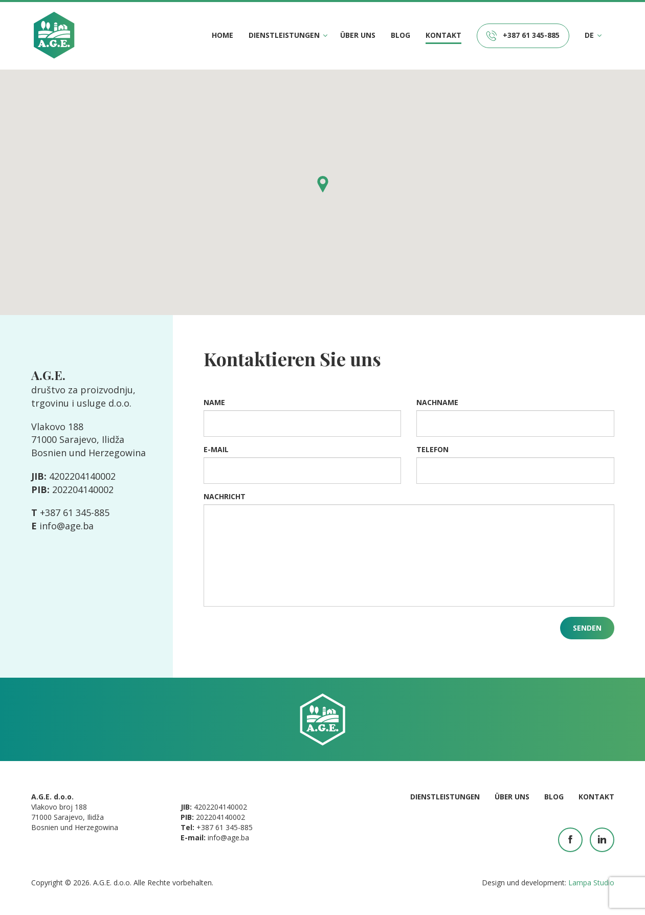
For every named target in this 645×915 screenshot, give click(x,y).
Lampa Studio (591, 882)
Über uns (357, 35)
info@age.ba (66, 526)
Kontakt (443, 35)
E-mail (216, 449)
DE (589, 35)
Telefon (432, 449)
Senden (587, 628)
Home (222, 35)
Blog (400, 35)
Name (214, 402)
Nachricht (225, 496)
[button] (323, 184)
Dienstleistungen (284, 35)
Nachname (437, 402)
